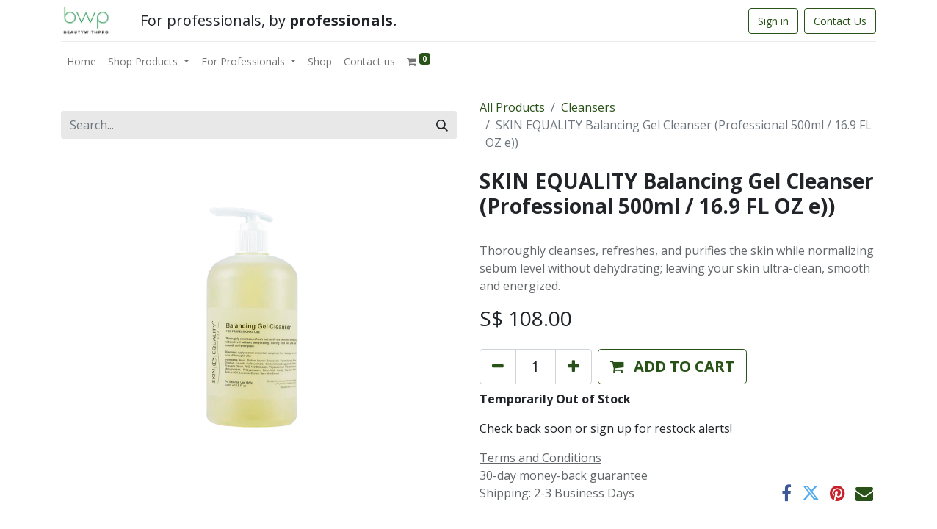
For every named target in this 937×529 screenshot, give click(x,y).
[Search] (442, 125)
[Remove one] (498, 366)
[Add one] (573, 366)
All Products (512, 107)
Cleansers (588, 107)
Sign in (773, 21)
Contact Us (840, 21)
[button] (672, 366)
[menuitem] (81, 61)
